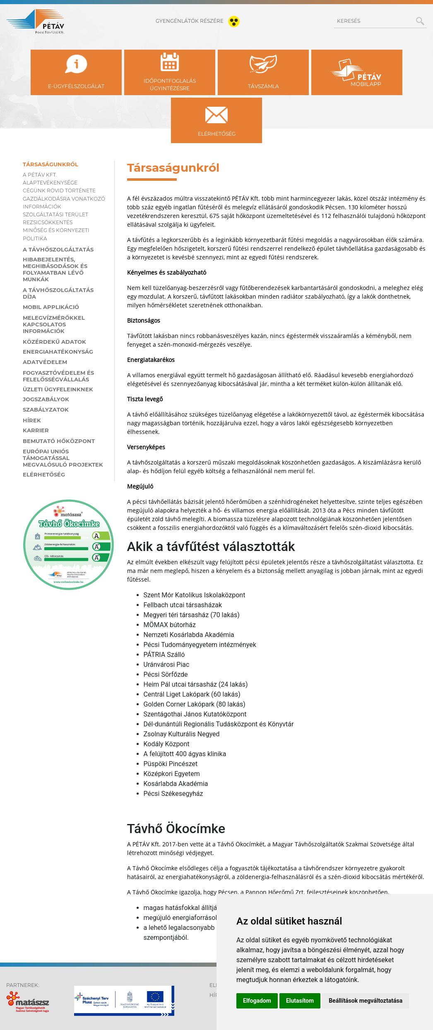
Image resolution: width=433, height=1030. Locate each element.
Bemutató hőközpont (59, 441)
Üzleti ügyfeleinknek (58, 389)
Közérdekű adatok (54, 341)
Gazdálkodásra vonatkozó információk (64, 203)
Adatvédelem (45, 362)
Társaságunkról (50, 164)
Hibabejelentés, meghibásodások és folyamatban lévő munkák (55, 269)
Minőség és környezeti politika (56, 234)
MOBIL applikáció (51, 307)
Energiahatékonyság (58, 351)
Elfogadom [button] (257, 1000)
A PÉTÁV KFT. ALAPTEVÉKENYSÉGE (50, 179)
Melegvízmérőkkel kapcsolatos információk (54, 324)
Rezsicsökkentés (47, 222)
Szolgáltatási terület (55, 214)
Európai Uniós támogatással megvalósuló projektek (63, 458)
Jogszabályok (46, 399)
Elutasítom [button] (300, 1000)
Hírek (32, 420)
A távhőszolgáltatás (58, 249)
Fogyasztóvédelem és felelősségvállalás (58, 376)
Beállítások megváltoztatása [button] (365, 1000)
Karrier (36, 430)
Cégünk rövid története (59, 190)
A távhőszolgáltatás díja (58, 293)
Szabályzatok (46, 409)
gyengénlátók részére (199, 21)
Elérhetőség (44, 474)
